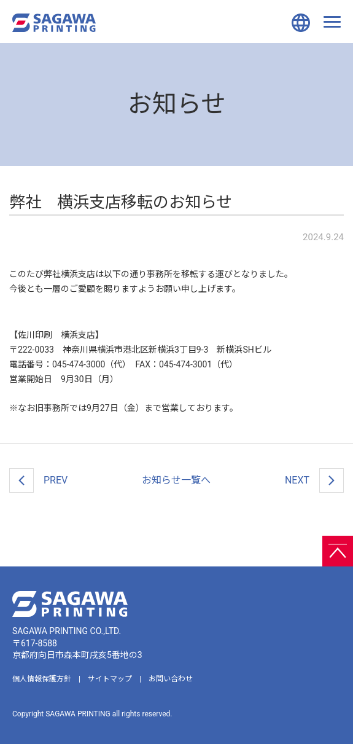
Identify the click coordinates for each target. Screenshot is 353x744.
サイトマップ (110, 679)
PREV (38, 480)
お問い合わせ (171, 679)
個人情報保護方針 (41, 679)
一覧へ (176, 480)
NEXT (314, 480)
